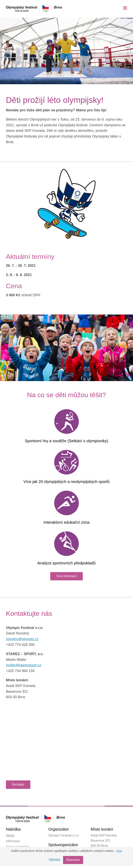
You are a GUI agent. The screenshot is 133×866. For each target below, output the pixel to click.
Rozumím (73, 859)
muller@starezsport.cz (23, 665)
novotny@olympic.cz (22, 639)
